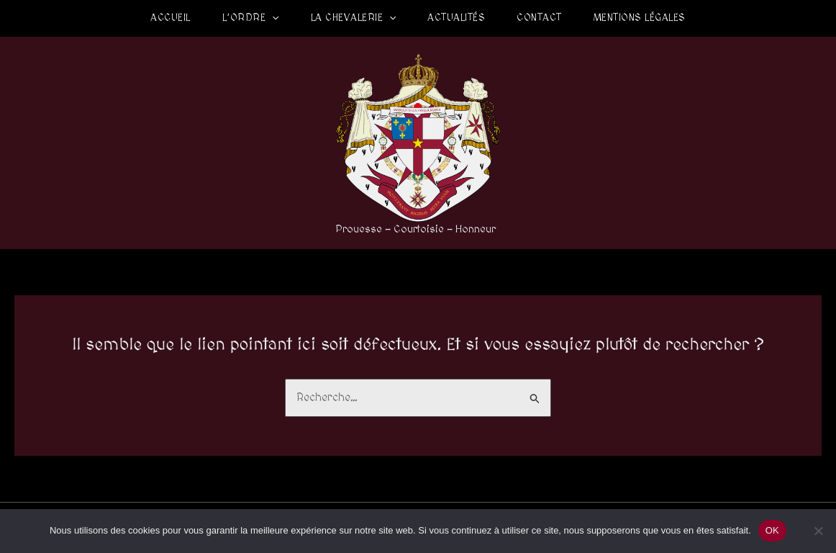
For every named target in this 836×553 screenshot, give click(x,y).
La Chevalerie (353, 18)
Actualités (456, 18)
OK (772, 530)
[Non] (818, 530)
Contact (539, 18)
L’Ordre (250, 18)
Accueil (170, 18)
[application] (271, 18)
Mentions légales (640, 18)
